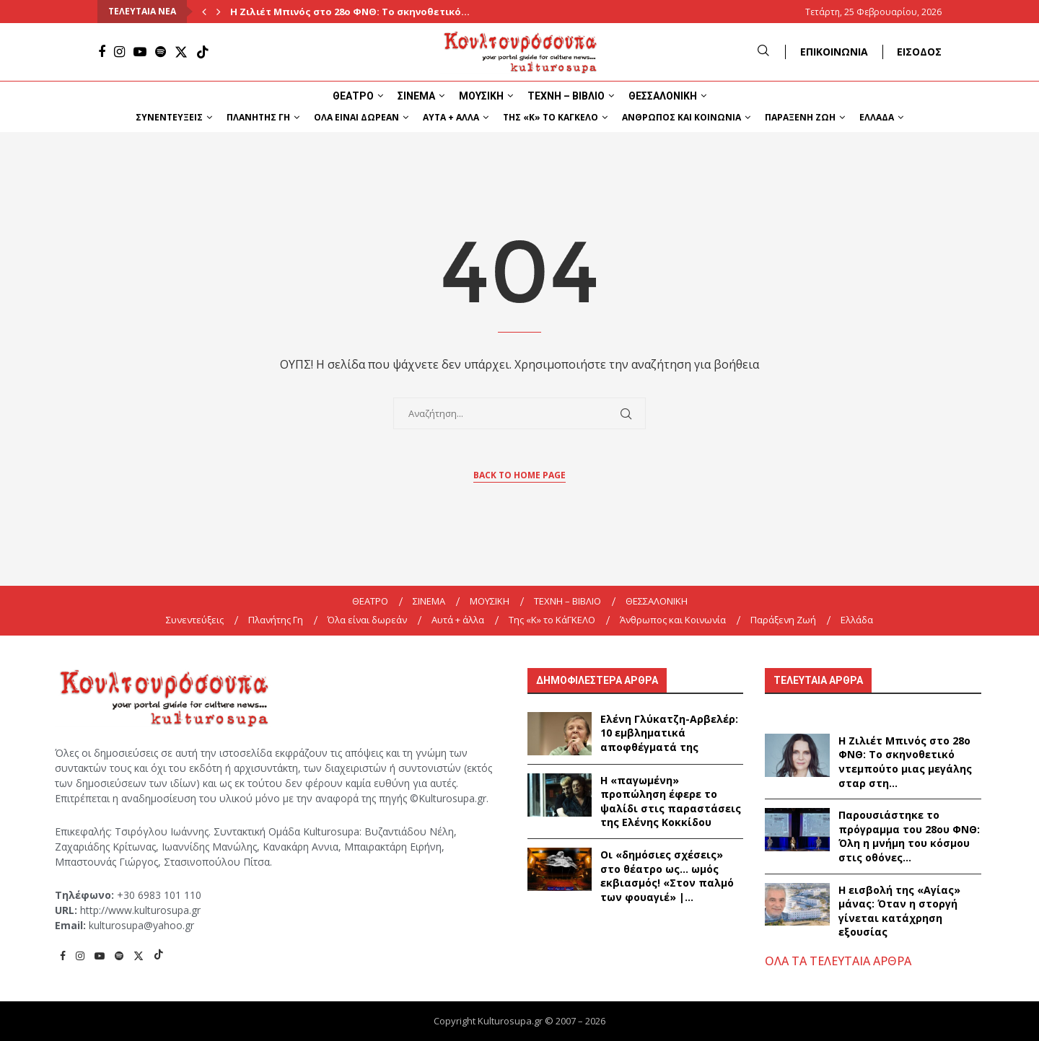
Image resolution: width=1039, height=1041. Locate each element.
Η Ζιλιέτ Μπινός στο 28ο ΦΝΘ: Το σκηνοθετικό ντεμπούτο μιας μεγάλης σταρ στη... (905, 762)
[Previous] (204, 11)
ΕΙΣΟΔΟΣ (919, 51)
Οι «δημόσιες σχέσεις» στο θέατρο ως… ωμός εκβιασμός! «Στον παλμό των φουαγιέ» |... (667, 876)
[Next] (218, 11)
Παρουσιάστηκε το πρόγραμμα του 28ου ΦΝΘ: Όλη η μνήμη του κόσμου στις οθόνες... (909, 836)
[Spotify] (160, 52)
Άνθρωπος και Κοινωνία (681, 117)
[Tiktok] (203, 52)
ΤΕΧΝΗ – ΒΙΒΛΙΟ (566, 96)
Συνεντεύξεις (169, 117)
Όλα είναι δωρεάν (356, 117)
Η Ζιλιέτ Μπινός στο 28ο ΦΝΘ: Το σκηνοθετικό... (350, 11)
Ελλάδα (876, 117)
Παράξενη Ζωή (800, 117)
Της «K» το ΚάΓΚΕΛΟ (550, 117)
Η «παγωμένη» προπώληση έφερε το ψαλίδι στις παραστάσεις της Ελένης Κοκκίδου (670, 801)
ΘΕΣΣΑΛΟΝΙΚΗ (662, 96)
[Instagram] (119, 52)
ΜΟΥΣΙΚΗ (481, 96)
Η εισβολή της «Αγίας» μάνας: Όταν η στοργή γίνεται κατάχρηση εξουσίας (899, 911)
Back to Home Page (519, 475)
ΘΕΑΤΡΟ (353, 96)
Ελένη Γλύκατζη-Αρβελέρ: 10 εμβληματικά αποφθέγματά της (669, 733)
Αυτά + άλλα (451, 117)
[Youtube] (140, 52)
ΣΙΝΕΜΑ (416, 96)
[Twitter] (181, 52)
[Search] (763, 51)
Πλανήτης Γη (258, 117)
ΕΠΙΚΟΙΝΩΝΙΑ (834, 51)
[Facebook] (101, 52)
